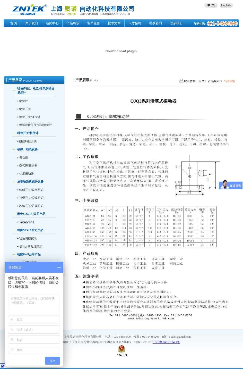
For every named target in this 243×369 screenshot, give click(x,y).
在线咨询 (155, 23)
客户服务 (93, 23)
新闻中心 (52, 23)
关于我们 (31, 23)
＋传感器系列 (25, 222)
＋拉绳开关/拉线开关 (29, 198)
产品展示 (73, 23)
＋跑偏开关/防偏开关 (29, 206)
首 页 (13, 23)
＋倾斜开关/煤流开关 (29, 190)
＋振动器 (22, 157)
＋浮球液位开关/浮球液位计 (34, 125)
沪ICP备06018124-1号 (166, 342)
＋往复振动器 (25, 173)
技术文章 (114, 23)
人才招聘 (135, 23)
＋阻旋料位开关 (26, 141)
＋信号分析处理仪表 (29, 246)
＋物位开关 (23, 109)
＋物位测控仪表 (26, 238)
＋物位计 (22, 101)
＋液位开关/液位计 (28, 117)
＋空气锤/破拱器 (26, 165)
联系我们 (176, 23)
